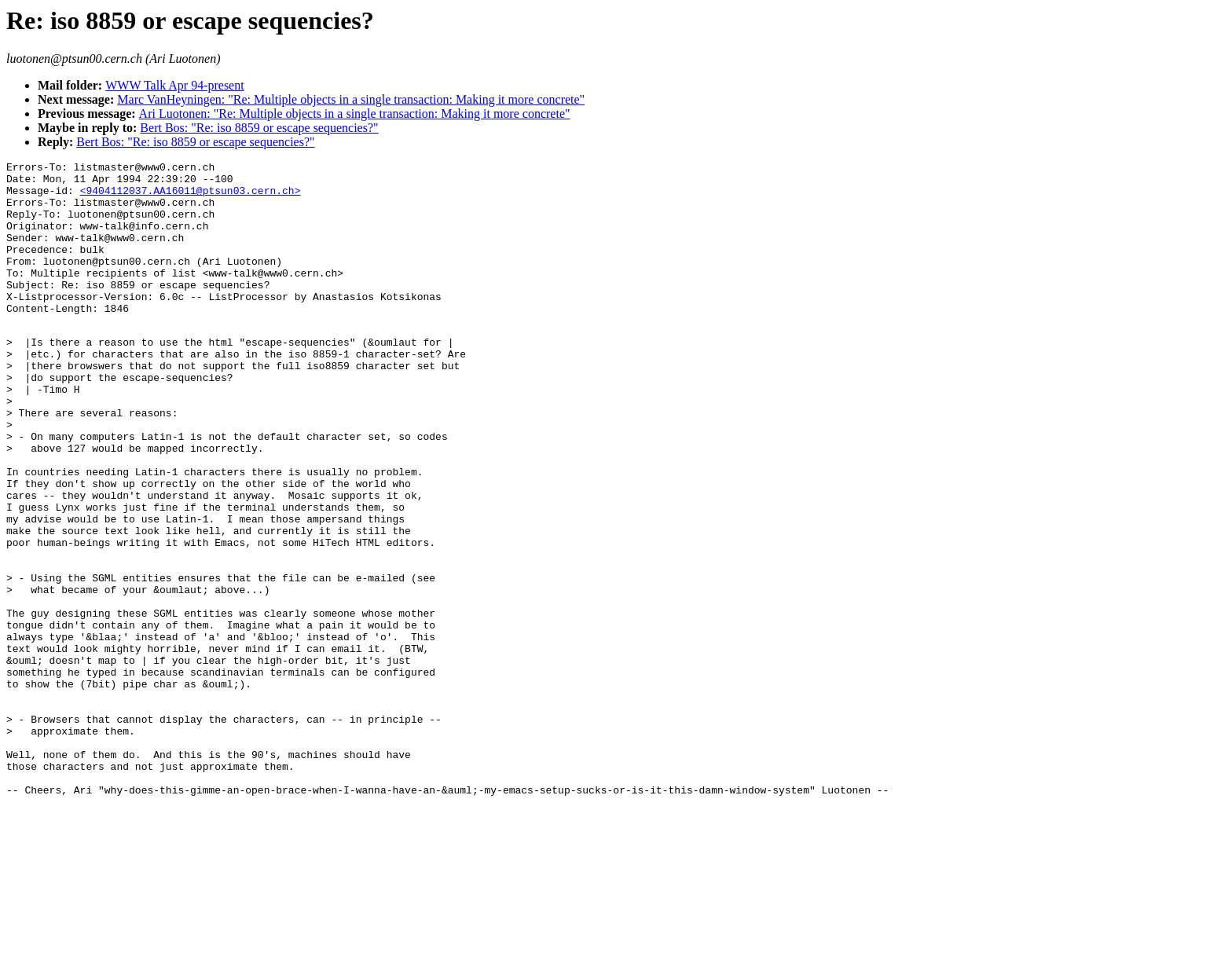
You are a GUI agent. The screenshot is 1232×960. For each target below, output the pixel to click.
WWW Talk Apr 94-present (174, 85)
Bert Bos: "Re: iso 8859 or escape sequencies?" (259, 127)
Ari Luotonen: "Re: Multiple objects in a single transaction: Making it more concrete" (354, 113)
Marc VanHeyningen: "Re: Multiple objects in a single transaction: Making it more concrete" (351, 99)
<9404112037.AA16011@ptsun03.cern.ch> (190, 197)
